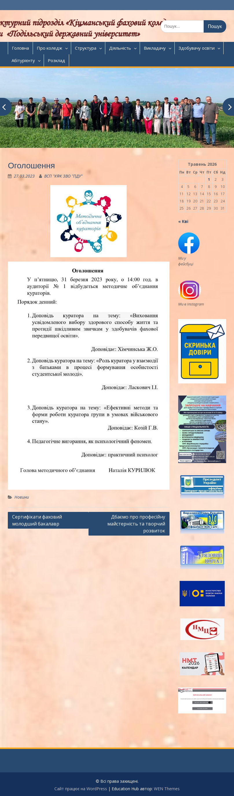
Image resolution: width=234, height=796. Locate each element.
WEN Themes (167, 788)
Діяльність (120, 48)
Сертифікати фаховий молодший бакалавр (37, 520)
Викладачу (155, 48)
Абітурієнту (23, 60)
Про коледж (49, 48)
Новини (21, 497)
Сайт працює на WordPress (80, 788)
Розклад (56, 60)
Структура (85, 48)
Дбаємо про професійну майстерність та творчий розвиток (136, 524)
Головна (20, 48)
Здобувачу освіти (196, 48)
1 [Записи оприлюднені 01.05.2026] (209, 179)
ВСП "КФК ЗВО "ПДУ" (63, 176)
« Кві (183, 221)
